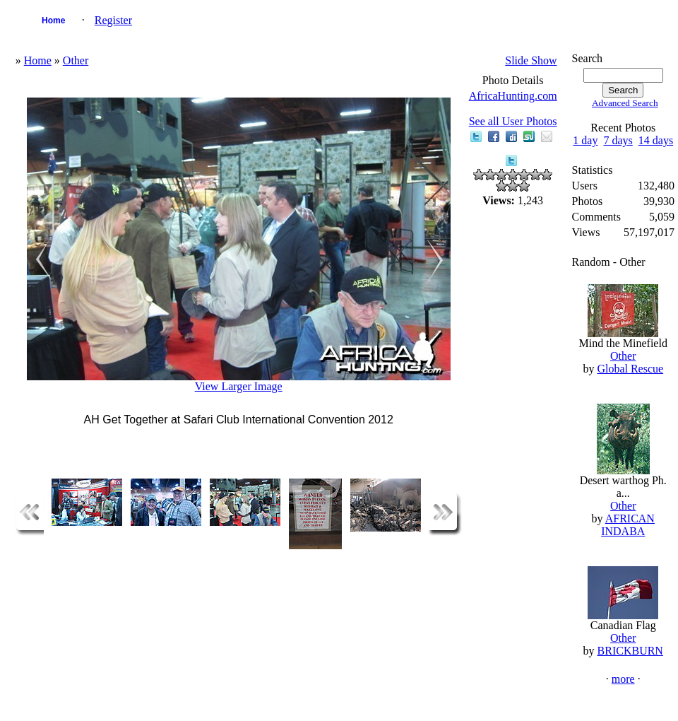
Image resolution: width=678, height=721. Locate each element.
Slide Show (531, 60)
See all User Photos (513, 121)
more (623, 679)
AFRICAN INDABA (628, 524)
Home (53, 20)
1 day (585, 140)
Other (75, 60)
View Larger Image (238, 386)
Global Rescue (630, 369)
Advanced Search (625, 103)
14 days (655, 140)
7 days (617, 140)
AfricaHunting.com (513, 96)
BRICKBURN (630, 651)
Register (113, 20)
